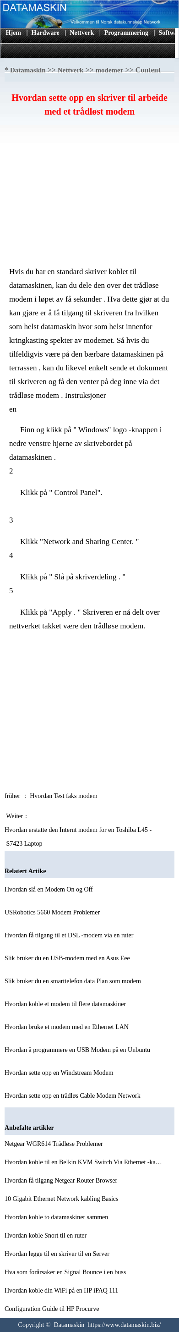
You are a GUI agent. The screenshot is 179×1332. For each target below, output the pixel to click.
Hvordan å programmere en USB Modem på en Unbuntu (78, 1049)
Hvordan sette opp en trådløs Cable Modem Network (73, 1095)
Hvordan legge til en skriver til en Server (58, 1253)
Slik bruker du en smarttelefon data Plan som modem (73, 981)
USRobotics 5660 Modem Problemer (53, 912)
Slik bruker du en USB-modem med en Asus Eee (68, 958)
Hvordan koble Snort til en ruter (46, 1235)
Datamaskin (28, 70)
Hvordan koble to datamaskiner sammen (57, 1217)
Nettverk (82, 32)
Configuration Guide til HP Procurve (53, 1308)
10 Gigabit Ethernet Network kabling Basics (62, 1198)
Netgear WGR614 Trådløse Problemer (54, 1143)
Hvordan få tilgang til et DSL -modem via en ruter (70, 935)
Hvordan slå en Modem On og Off (49, 889)
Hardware (46, 32)
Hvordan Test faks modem (64, 796)
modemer (110, 70)
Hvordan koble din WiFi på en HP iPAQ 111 (62, 1290)
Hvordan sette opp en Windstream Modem (60, 1072)
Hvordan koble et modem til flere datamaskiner (66, 1004)
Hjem (13, 32)
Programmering (126, 32)
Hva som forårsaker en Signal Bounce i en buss (66, 1272)
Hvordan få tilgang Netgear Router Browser (62, 1180)
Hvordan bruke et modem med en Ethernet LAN (67, 1027)
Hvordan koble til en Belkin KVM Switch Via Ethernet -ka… (83, 1162)
